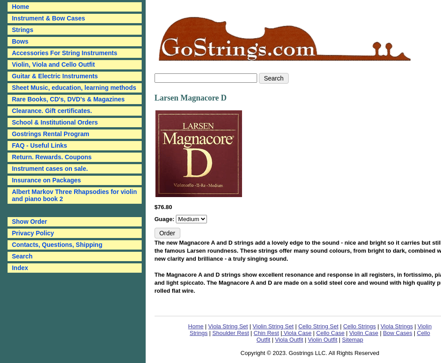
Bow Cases (397, 333)
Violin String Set (273, 326)
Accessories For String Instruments (64, 52)
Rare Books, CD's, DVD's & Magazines (68, 99)
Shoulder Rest (230, 333)
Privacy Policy (33, 233)
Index (20, 267)
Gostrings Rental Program (50, 133)
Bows (20, 41)
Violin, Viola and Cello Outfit (53, 64)
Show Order (29, 221)
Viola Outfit (289, 339)
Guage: (165, 219)
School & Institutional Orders (55, 122)
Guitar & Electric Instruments (55, 76)
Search (22, 256)
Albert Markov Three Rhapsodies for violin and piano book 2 (74, 195)
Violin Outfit (322, 339)
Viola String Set (228, 326)
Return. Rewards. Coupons (52, 157)
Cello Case (330, 333)
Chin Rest (266, 333)
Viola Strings (397, 326)
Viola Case (296, 333)
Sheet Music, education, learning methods (74, 87)
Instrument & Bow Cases (48, 18)
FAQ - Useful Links (39, 145)
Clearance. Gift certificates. (52, 110)
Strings (22, 29)
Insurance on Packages (46, 180)
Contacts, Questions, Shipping (57, 244)
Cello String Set (318, 326)
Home (196, 326)
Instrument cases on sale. (50, 168)
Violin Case (363, 333)
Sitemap (352, 339)
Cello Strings (359, 326)
